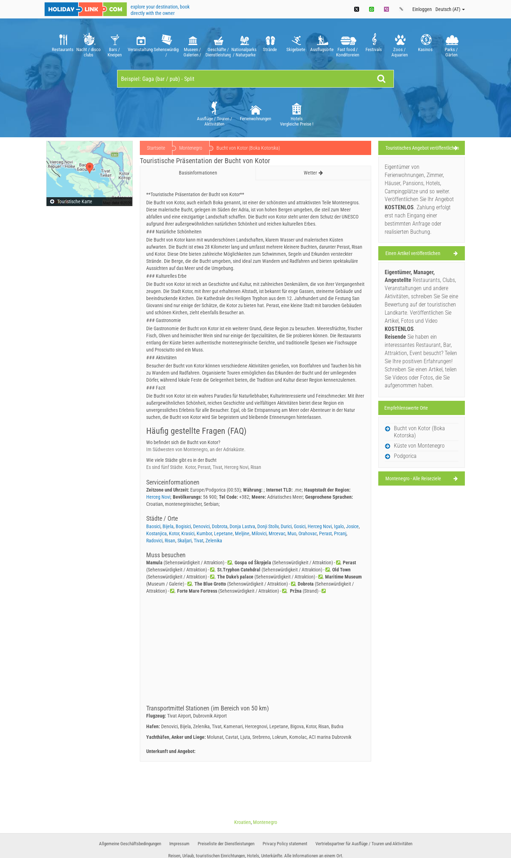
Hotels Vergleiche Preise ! (296, 113)
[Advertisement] (255, 651)
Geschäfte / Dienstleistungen (218, 44)
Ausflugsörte (321, 44)
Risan (170, 540)
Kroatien (242, 822)
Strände (269, 44)
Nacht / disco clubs (88, 44)
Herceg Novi (158, 497)
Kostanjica (156, 533)
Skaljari (184, 540)
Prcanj (340, 533)
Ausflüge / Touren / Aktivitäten (214, 113)
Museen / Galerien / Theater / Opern (192, 44)
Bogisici (183, 526)
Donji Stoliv (268, 526)
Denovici (201, 526)
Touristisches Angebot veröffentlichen (422, 148)
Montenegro (190, 148)
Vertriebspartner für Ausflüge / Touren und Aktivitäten (363, 843)
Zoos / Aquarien (399, 44)
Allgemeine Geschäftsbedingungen (130, 843)
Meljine (242, 533)
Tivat (198, 540)
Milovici (259, 533)
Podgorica (405, 456)
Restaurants (62, 44)
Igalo (339, 526)
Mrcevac (277, 533)
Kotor (174, 533)
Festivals (373, 44)
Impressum (179, 843)
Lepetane (223, 533)
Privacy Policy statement (285, 843)
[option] (63, 44)
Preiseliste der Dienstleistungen (226, 843)
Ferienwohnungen (255, 110)
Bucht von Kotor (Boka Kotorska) (419, 432)
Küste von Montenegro (419, 445)
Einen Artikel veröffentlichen (412, 253)
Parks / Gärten (451, 44)
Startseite (156, 148)
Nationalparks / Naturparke (244, 44)
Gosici (300, 526)
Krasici (187, 533)
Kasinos (425, 44)
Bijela (168, 526)
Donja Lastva (242, 526)
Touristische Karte (71, 201)
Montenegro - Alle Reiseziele (413, 478)
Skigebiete (295, 44)
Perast (325, 533)
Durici (286, 526)
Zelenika (213, 540)
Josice (352, 526)
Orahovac (307, 533)
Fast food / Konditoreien (347, 44)
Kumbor (204, 533)
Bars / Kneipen (114, 44)
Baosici (153, 526)
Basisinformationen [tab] (198, 173)
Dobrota (219, 526)
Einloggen (422, 9)
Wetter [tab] (313, 173)
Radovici (154, 540)
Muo (291, 533)
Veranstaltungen (140, 44)
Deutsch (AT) (450, 9)
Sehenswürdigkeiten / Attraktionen (166, 44)
